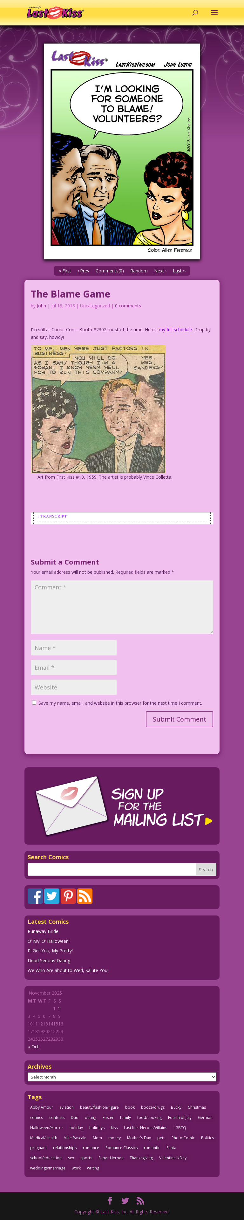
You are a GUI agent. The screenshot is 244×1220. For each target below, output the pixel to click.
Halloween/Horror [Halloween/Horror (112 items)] (46, 1127)
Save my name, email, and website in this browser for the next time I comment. (120, 703)
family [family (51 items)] (125, 1117)
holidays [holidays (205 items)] (97, 1127)
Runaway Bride (43, 931)
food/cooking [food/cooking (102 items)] (149, 1117)
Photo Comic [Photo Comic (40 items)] (183, 1138)
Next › (160, 271)
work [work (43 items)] (76, 1168)
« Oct (33, 1047)
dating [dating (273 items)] (90, 1117)
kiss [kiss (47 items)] (114, 1127)
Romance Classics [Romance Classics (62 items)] (121, 1147)
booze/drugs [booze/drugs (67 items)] (153, 1107)
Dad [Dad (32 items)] (74, 1117)
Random (139, 271)
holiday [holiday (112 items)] (76, 1127)
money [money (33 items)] (114, 1138)
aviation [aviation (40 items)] (66, 1107)
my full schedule (175, 329)
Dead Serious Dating (49, 960)
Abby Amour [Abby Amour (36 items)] (41, 1107)
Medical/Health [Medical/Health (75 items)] (43, 1138)
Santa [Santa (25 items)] (171, 1147)
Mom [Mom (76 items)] (97, 1138)
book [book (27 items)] (130, 1107)
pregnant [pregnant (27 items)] (38, 1147)
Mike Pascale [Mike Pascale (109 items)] (75, 1138)
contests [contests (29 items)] (56, 1117)
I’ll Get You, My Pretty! (50, 951)
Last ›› (179, 271)
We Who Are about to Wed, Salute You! (68, 970)
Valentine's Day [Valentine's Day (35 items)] (172, 1158)
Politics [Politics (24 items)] (207, 1138)
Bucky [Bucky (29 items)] (176, 1107)
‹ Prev (83, 271)
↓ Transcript (52, 516)
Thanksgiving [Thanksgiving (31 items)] (141, 1158)
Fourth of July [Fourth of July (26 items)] (180, 1117)
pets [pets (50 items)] (161, 1138)
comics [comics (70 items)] (36, 1117)
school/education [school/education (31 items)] (46, 1158)
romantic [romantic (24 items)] (152, 1147)
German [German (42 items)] (205, 1117)
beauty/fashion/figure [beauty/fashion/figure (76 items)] (99, 1107)
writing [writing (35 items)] (93, 1168)
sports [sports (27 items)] (86, 1158)
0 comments (128, 306)
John (41, 306)
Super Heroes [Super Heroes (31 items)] (110, 1158)
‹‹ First (64, 271)
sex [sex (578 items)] (71, 1158)
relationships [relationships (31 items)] (65, 1147)
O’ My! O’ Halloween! (49, 941)
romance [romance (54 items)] (91, 1147)
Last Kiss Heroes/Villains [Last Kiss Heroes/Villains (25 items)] (145, 1127)
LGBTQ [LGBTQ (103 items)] (179, 1127)
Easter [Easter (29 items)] (108, 1117)
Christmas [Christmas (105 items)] (197, 1107)
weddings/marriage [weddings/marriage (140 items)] (47, 1168)
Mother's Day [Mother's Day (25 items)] (139, 1138)
